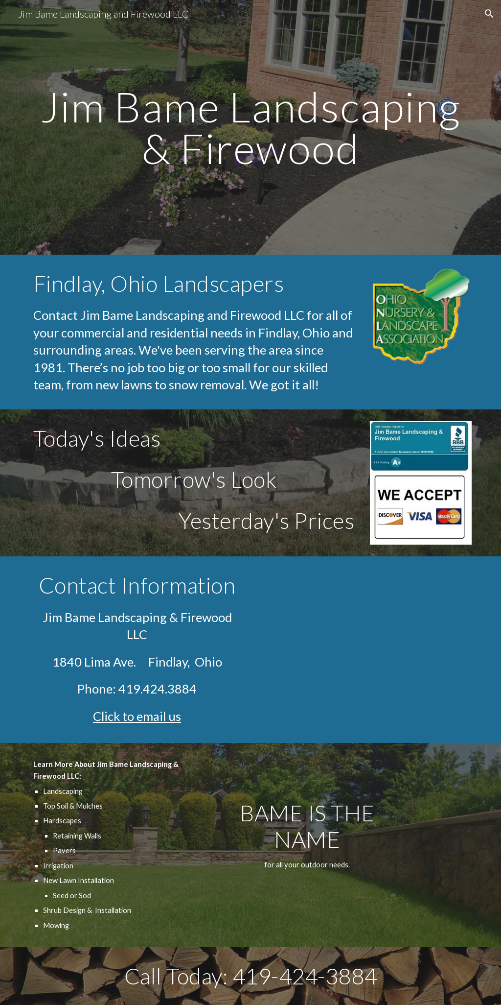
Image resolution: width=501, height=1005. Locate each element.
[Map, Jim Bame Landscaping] (364, 649)
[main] (250, 127)
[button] (489, 13)
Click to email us (137, 716)
